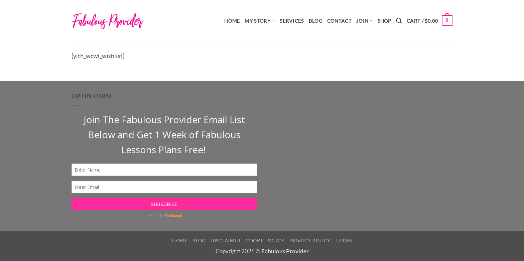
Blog (315, 21)
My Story (260, 20)
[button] (429, 20)
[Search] (399, 20)
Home (232, 21)
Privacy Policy (310, 240)
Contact (339, 21)
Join (364, 20)
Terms (344, 240)
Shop (384, 21)
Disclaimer (226, 240)
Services (292, 21)
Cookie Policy (265, 240)
